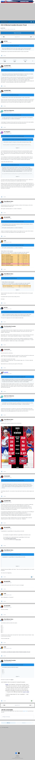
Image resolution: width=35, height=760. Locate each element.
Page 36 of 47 (17, 36)
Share (8, 723)
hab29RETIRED (7, 65)
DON (5, 240)
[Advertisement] (17, 12)
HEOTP (12, 679)
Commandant (7, 349)
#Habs (6, 684)
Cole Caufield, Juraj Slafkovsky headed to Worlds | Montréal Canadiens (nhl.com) (15, 651)
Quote (5, 55)
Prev (4, 36)
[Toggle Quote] (2, 45)
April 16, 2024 (18, 539)
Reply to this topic (17, 32)
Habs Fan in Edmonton (17, 70)
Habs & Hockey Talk (11, 29)
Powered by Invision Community (17, 758)
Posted (7, 42)
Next (31, 36)
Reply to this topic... (6, 716)
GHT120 (3, 28)
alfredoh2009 (7, 217)
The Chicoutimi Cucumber (19, 139)
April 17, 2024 (26, 691)
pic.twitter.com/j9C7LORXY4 (11, 538)
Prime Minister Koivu (8, 201)
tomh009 (15, 45)
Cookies (17, 755)
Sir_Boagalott (7, 131)
